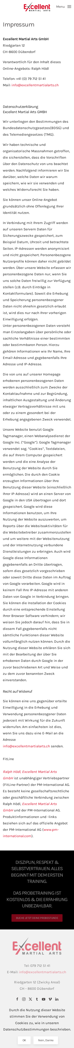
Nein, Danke (45, 1040)
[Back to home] (37, 6)
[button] (63, 6)
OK (24, 1040)
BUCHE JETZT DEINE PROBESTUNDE (37, 917)
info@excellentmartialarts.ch (35, 85)
